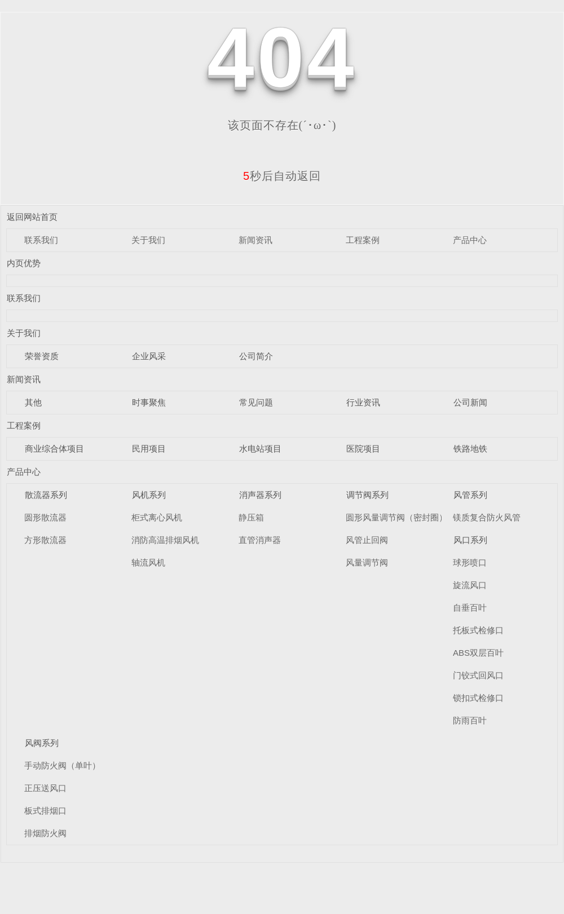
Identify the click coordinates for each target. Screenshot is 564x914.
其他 (33, 402)
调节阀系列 (367, 495)
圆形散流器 (45, 517)
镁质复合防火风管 (487, 517)
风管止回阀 (367, 540)
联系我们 (41, 240)
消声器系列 (260, 495)
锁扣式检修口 (478, 698)
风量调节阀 (367, 562)
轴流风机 (148, 562)
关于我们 (148, 240)
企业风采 (149, 356)
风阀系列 (42, 743)
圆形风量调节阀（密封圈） (396, 517)
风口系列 (470, 540)
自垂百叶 (470, 607)
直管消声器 (260, 540)
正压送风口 (45, 788)
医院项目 (363, 448)
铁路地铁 (470, 448)
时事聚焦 (149, 402)
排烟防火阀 (45, 833)
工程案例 (363, 240)
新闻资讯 (255, 240)
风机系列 (149, 495)
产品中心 (470, 240)
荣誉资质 (42, 356)
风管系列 (470, 495)
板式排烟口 (45, 810)
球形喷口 (470, 562)
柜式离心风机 (156, 517)
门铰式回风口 (478, 675)
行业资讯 (363, 402)
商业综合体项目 (54, 448)
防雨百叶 (470, 720)
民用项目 (149, 448)
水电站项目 (260, 448)
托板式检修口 (478, 630)
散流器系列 (46, 495)
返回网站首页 (32, 217)
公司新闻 (470, 402)
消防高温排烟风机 (165, 540)
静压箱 (251, 517)
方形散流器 (45, 540)
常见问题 (256, 402)
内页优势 (24, 263)
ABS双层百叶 (478, 652)
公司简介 (256, 356)
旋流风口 (470, 585)
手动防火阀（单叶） (62, 765)
